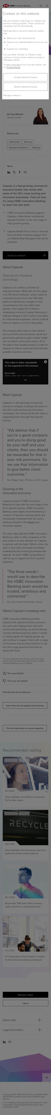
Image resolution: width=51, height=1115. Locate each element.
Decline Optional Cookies (25, 86)
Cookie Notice (13, 67)
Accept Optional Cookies (25, 77)
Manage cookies (11, 95)
